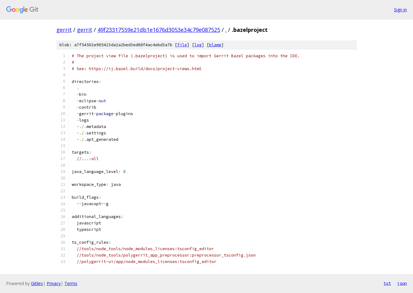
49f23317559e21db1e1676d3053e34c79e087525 (159, 29)
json (402, 283)
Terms (70, 283)
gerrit (64, 29)
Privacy (54, 283)
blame (215, 44)
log (198, 44)
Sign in (400, 10)
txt (387, 283)
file (182, 44)
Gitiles (37, 283)
